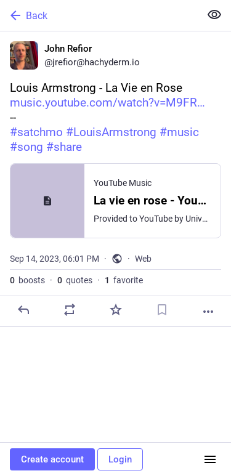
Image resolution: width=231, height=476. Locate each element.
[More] (208, 311)
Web (143, 259)
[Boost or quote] (69, 309)
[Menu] (210, 459)
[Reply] (23, 309)
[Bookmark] (162, 309)
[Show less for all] (214, 15)
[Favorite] (115, 309)
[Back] (99, 15)
